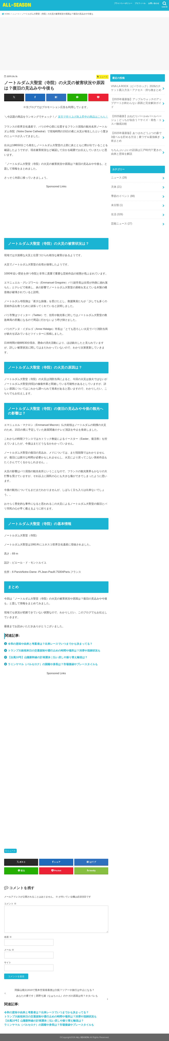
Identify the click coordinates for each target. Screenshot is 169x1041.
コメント (10, 903)
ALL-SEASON (17, 4)
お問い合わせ (153, 3)
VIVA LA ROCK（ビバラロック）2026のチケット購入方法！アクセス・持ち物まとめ (135, 88)
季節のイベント (122, 187)
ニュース (12, 851)
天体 (116, 178)
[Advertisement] (84, 44)
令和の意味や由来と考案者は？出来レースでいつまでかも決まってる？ (50, 643)
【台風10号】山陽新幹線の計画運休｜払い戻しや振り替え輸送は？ (47, 657)
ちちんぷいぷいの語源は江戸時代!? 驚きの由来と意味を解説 (136, 145)
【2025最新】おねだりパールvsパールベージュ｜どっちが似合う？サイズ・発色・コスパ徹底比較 (136, 114)
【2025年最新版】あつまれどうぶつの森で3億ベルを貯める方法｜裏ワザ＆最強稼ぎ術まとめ (135, 130)
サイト (7, 962)
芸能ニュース (121, 213)
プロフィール (140, 3)
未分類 (116, 195)
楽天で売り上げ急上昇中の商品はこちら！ (83, 116)
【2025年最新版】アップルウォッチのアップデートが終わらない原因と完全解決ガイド (136, 100)
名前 (8, 937)
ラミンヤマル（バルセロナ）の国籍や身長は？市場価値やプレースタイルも (53, 663)
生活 (116, 204)
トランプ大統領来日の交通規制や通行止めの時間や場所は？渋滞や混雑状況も (54, 650)
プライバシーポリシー (123, 3)
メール (9, 949)
